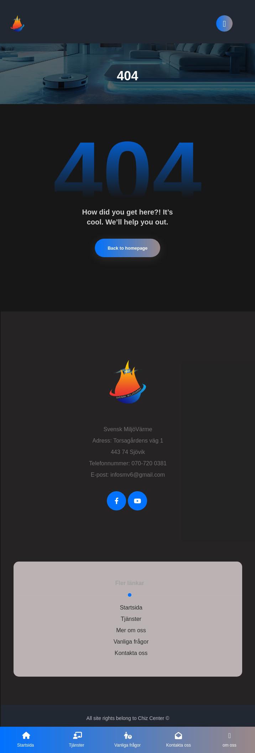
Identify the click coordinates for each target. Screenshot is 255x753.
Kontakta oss (131, 649)
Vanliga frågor (131, 638)
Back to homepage (127, 244)
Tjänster (131, 615)
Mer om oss (131, 626)
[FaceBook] (116, 496)
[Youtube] (137, 496)
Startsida (131, 604)
